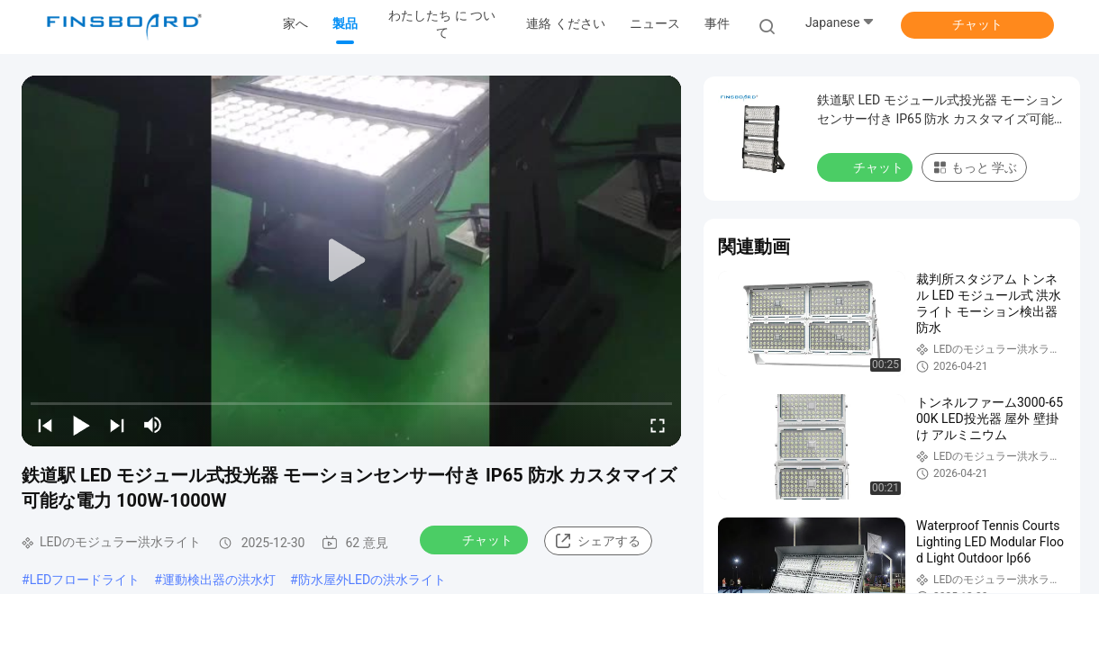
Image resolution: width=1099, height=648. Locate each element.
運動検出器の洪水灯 (219, 579)
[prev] (45, 424)
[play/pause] (81, 424)
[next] (117, 424)
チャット (977, 24)
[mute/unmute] (153, 424)
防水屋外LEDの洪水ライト (372, 579)
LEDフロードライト (85, 579)
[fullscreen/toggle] (658, 424)
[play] (351, 261)
